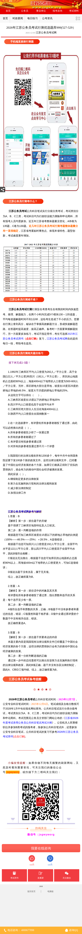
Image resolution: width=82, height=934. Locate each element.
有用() (32, 860)
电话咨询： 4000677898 (21, 930)
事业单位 (41, 11)
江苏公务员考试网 (46, 32)
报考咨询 (57, 11)
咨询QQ (73, 930)
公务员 (24, 11)
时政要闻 (18, 18)
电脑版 (50, 891)
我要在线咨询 (41, 848)
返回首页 (31, 891)
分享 (2, 190)
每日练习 (32, 18)
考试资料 (74, 11)
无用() (50, 860)
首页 (8, 11)
